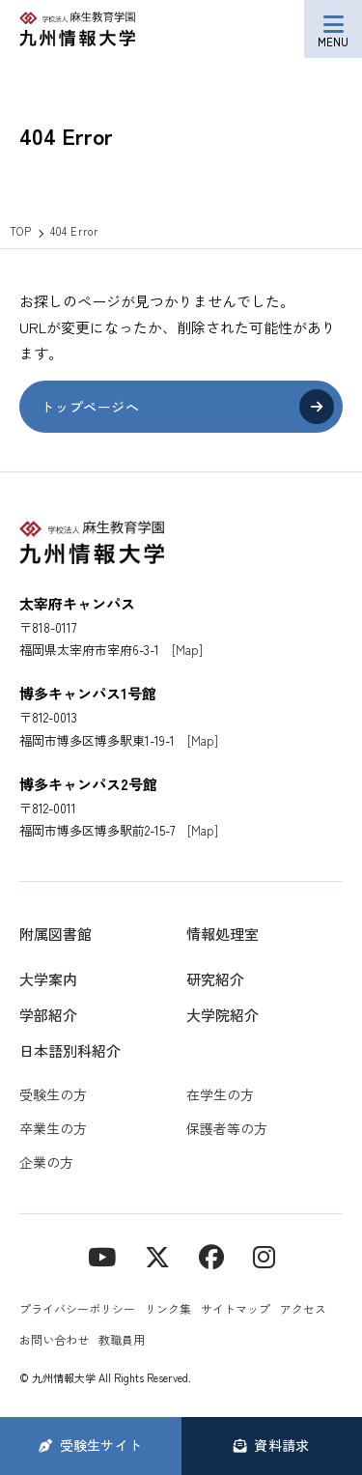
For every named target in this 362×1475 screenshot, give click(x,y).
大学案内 (48, 979)
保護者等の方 (226, 1128)
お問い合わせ (54, 1339)
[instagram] (264, 1255)
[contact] (211, 1255)
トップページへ (90, 406)
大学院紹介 (222, 1015)
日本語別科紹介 (70, 1050)
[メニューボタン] (333, 29)
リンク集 (168, 1308)
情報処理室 (222, 933)
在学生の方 (220, 1094)
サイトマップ (235, 1308)
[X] (157, 1255)
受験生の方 (53, 1094)
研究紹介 (215, 979)
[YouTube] (102, 1255)
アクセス (303, 1308)
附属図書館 (55, 933)
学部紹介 (48, 1015)
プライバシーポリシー (77, 1308)
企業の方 (46, 1162)
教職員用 (121, 1339)
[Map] (187, 649)
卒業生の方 (53, 1128)
